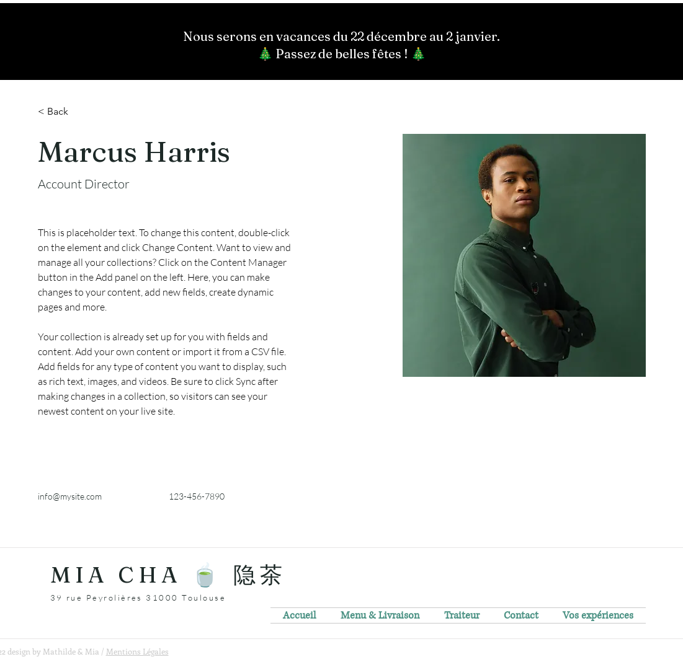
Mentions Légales (137, 651)
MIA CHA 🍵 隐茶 (168, 574)
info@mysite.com (70, 496)
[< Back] (62, 112)
